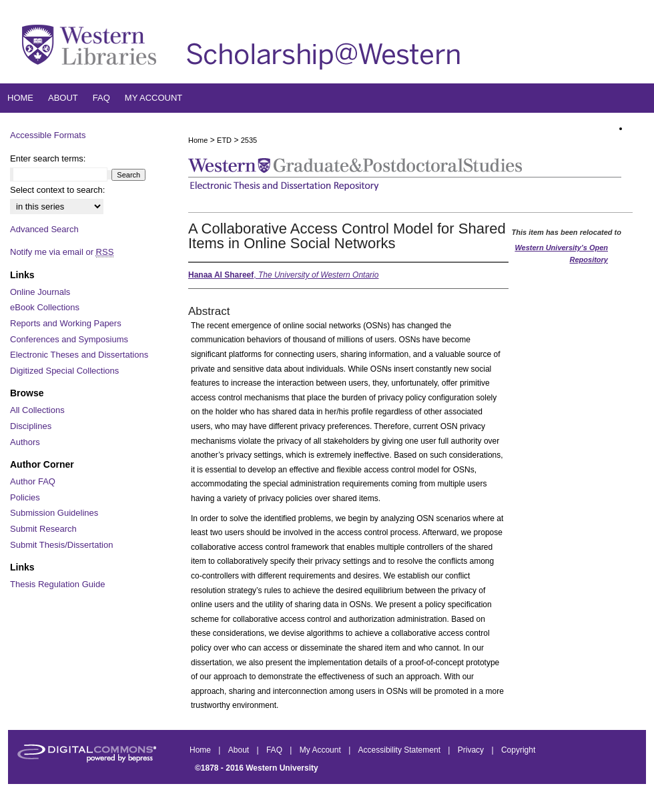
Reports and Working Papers (65, 323)
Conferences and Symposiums (69, 339)
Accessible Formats (47, 135)
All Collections (37, 410)
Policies (25, 497)
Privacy (472, 750)
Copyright (518, 750)
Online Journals (40, 292)
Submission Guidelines (54, 513)
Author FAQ (32, 481)
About (240, 750)
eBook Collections (44, 307)
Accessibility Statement (400, 750)
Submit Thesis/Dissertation (61, 545)
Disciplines (30, 426)
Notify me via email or (61, 252)
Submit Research (43, 529)
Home (198, 140)
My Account (321, 750)
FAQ (275, 750)
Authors (25, 442)
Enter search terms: (47, 158)
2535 (249, 140)
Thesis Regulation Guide (57, 584)
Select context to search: (57, 190)
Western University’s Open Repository (561, 254)
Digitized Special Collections (64, 371)
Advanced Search (44, 229)
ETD (224, 140)
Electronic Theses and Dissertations (79, 355)
